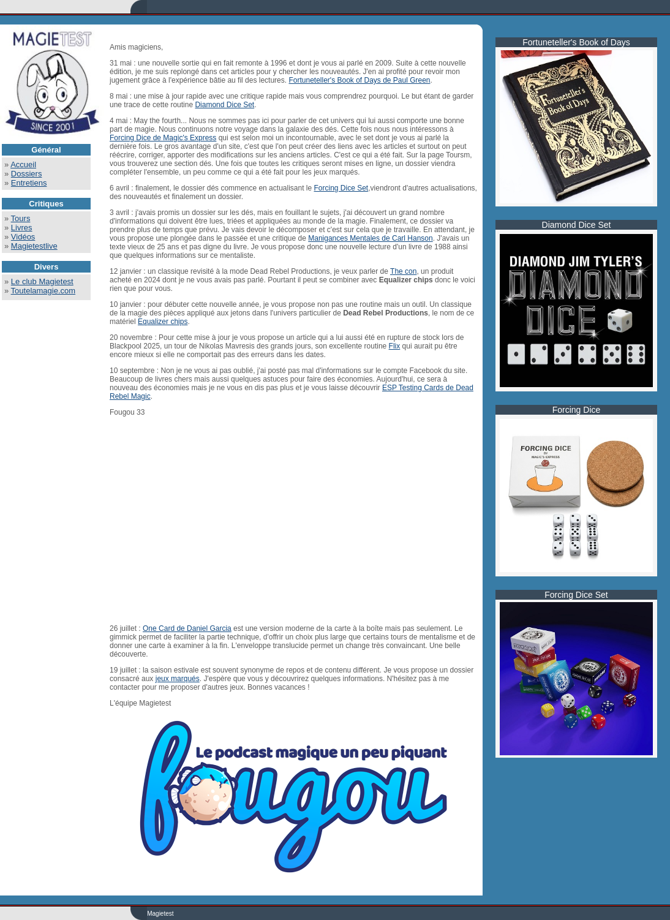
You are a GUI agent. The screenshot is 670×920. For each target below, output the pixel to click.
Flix (395, 346)
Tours (21, 218)
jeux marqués (178, 678)
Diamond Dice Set (224, 104)
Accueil (23, 164)
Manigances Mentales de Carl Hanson (370, 238)
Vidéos (23, 236)
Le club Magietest (42, 281)
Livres (21, 227)
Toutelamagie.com (43, 290)
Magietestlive (34, 246)
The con (403, 271)
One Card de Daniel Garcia (187, 628)
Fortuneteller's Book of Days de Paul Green (359, 80)
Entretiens (29, 182)
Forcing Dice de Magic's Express (163, 138)
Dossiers (26, 173)
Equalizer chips (162, 321)
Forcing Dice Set (341, 188)
